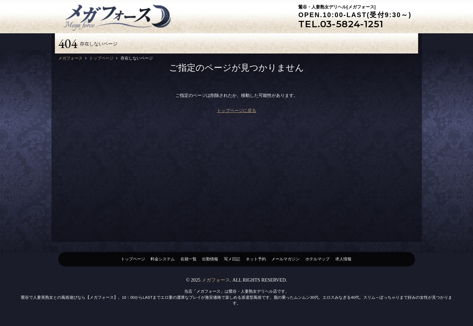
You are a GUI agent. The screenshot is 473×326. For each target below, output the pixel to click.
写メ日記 (232, 259)
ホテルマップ (317, 259)
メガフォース (216, 280)
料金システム (162, 259)
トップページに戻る (236, 110)
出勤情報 (210, 259)
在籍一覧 (188, 259)
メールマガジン (285, 259)
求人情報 (343, 259)
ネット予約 (256, 259)
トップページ (133, 259)
